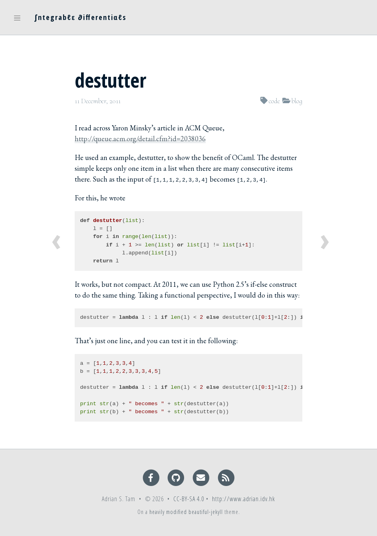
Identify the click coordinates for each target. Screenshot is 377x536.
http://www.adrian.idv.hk (243, 498)
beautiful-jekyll (205, 512)
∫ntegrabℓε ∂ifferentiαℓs (80, 17)
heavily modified (168, 512)
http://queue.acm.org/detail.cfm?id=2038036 (140, 138)
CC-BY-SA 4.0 (188, 498)
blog (297, 100)
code (274, 100)
